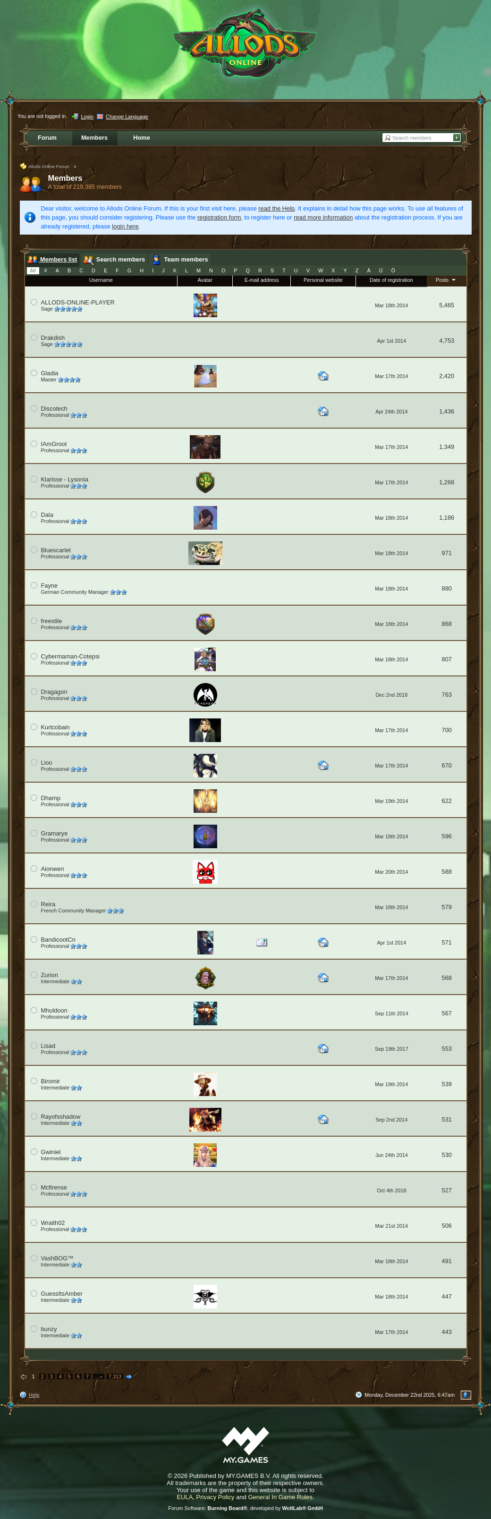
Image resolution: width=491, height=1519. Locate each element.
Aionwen (52, 868)
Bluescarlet (56, 550)
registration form (219, 217)
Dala (47, 514)
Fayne (49, 585)
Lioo (46, 762)
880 (447, 588)
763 (447, 694)
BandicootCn (58, 939)
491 (447, 1261)
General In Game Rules (280, 1497)
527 (447, 1190)
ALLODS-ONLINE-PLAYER (78, 302)
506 (447, 1225)
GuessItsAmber (62, 1293)
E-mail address (262, 280)
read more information (323, 217)
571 (447, 942)
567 (447, 1013)
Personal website (323, 280)
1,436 (446, 411)
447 (447, 1296)
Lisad (48, 1045)
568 (447, 977)
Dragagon (54, 691)
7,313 (115, 1376)
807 (447, 659)
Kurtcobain (55, 727)
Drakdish (53, 337)
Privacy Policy (215, 1497)
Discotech (54, 408)
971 (447, 553)
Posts (446, 279)
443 (447, 1331)
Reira (48, 904)
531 (447, 1119)
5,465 (446, 305)
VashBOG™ (57, 1258)
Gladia (50, 373)
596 (447, 836)
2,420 (446, 376)
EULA (185, 1497)
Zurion (49, 975)
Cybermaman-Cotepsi (70, 656)
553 (447, 1048)
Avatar (205, 280)
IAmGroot (54, 443)
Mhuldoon (54, 1010)
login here (125, 226)
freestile (51, 620)
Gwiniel (51, 1152)
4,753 (446, 340)
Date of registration (391, 280)
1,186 (446, 517)
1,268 (446, 482)
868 (447, 623)
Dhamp (50, 798)
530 (447, 1154)
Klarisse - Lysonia (65, 479)
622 (447, 800)
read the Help (276, 208)
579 (447, 907)
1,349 (446, 446)
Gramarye (54, 833)
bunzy (49, 1329)
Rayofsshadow (61, 1116)
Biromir (50, 1081)
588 (447, 871)
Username (101, 280)
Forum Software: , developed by (245, 1508)
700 (447, 730)
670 (447, 765)
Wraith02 (53, 1222)
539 (447, 1084)
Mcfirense (54, 1187)
